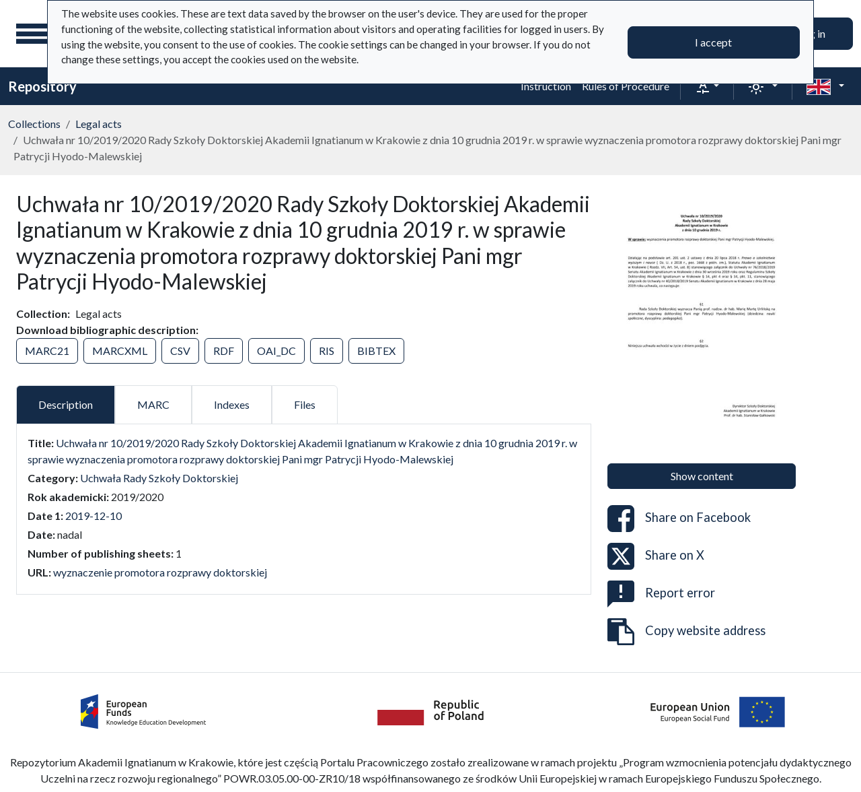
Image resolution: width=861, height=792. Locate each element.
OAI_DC (276, 350)
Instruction (546, 85)
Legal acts (98, 123)
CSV (180, 350)
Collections (34, 123)
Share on (679, 518)
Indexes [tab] (232, 404)
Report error (661, 594)
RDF (223, 350)
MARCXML (119, 350)
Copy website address (686, 631)
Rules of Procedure (625, 85)
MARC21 (47, 350)
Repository (42, 86)
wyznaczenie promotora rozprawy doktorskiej (160, 572)
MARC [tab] (153, 404)
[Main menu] (33, 33)
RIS (326, 350)
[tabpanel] (304, 508)
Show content (702, 475)
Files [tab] (304, 404)
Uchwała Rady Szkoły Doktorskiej (159, 477)
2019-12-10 (93, 515)
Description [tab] (65, 404)
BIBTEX (376, 350)
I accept (713, 42)
